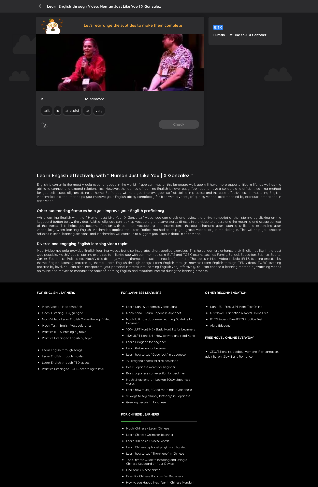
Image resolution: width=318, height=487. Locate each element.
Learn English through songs (62, 350)
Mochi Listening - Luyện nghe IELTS (66, 313)
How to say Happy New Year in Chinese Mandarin (160, 483)
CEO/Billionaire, (221, 352)
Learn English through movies (63, 356)
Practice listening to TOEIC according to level (73, 369)
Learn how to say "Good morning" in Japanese (159, 390)
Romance (245, 357)
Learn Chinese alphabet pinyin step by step (156, 447)
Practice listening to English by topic (67, 338)
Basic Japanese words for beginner (150, 367)
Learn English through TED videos (65, 363)
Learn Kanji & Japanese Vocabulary (151, 307)
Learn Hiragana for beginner (146, 342)
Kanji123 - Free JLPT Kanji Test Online (236, 307)
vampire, (251, 352)
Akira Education (221, 326)
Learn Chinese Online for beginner (149, 435)
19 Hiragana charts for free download (152, 361)
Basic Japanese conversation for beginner (155, 373)
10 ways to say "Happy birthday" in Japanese (158, 396)
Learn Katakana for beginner (146, 348)
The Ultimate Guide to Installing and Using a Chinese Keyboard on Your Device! (156, 462)
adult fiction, (213, 357)
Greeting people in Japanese (146, 402)
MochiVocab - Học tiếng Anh (62, 307)
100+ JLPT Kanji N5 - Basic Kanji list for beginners (160, 329)
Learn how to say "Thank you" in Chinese (155, 454)
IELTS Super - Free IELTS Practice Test (236, 319)
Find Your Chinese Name (143, 470)
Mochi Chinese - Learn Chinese (147, 429)
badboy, (238, 352)
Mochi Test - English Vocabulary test (67, 326)
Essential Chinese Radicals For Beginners (154, 476)
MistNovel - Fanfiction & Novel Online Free (239, 313)
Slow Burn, (230, 357)
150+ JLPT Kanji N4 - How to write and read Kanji (160, 336)
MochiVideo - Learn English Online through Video (76, 319)
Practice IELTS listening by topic (64, 332)
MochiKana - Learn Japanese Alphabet (153, 313)
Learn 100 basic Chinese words (147, 441)
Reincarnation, (268, 352)
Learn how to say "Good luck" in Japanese (156, 355)
